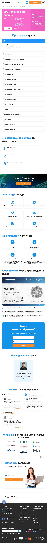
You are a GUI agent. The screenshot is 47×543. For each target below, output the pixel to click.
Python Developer (22, 515)
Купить (15, 28)
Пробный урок (35, 2)
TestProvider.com (14, 309)
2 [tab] (21, 169)
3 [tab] (23, 169)
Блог (34, 520)
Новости (35, 516)
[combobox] (14, 341)
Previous (1, 156)
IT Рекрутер (21, 521)
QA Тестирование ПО (23, 519)
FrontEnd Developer (23, 510)
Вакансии (35, 518)
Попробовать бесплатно (23, 183)
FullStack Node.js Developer (25, 517)
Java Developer (22, 512)
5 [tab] (27, 169)
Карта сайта (35, 522)
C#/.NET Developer (23, 508)
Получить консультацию (13, 479)
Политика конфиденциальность (37, 511)
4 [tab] (25, 169)
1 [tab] (19, 169)
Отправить (23, 345)
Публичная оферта (37, 508)
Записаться (8, 28)
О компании (35, 514)
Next (45, 156)
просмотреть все (11, 394)
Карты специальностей (38, 524)
